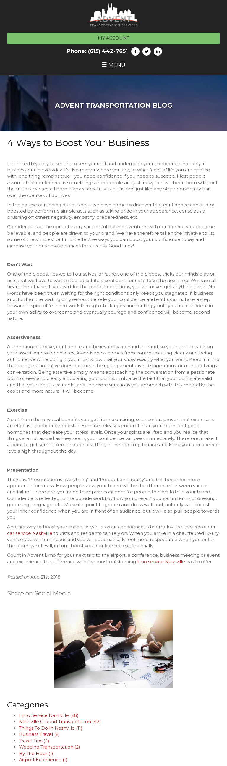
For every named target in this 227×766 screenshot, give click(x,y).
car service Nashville (30, 533)
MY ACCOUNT (113, 38)
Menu (113, 65)
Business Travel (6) (39, 734)
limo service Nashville (161, 561)
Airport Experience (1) (43, 759)
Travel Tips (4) (34, 741)
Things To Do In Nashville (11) (50, 728)
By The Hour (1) (36, 753)
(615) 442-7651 (108, 51)
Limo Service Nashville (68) (49, 715)
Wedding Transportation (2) (49, 747)
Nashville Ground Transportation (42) (60, 721)
